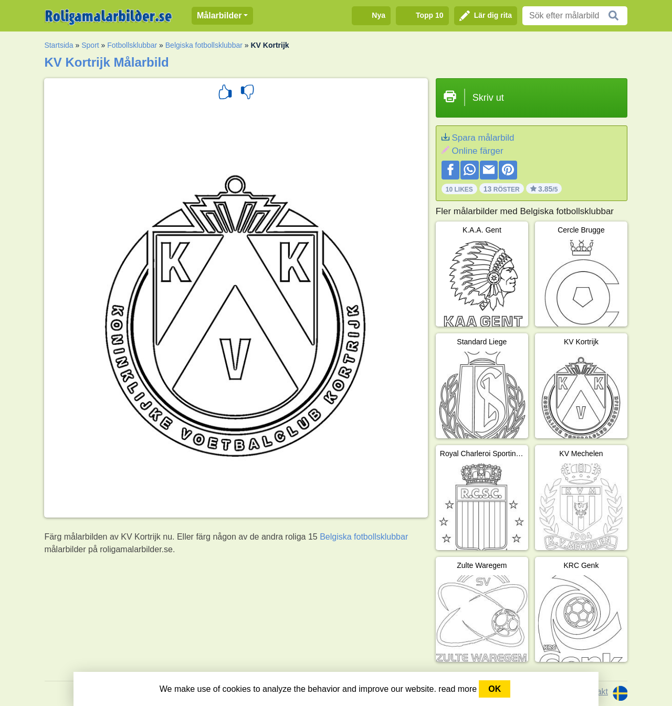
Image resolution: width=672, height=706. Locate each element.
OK (494, 688)
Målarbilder (219, 15)
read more (457, 688)
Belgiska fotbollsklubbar (204, 45)
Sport (90, 45)
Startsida (58, 45)
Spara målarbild (483, 138)
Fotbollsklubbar (132, 45)
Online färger (477, 151)
